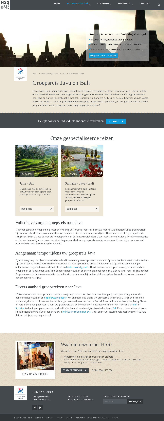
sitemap (60, 417)
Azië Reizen (101, 5)
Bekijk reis (72, 208)
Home (51, 5)
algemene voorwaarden (98, 417)
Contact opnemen (73, 370)
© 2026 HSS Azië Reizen (23, 417)
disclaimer (80, 417)
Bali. (115, 307)
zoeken (69, 417)
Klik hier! (113, 120)
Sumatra (19, 307)
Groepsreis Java (76, 73)
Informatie (124, 5)
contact (49, 417)
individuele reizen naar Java (76, 311)
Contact (145, 5)
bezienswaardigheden (77, 266)
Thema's (115, 417)
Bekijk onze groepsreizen (104, 55)
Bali (135, 304)
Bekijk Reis (26, 208)
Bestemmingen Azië (74, 5)
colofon (39, 417)
